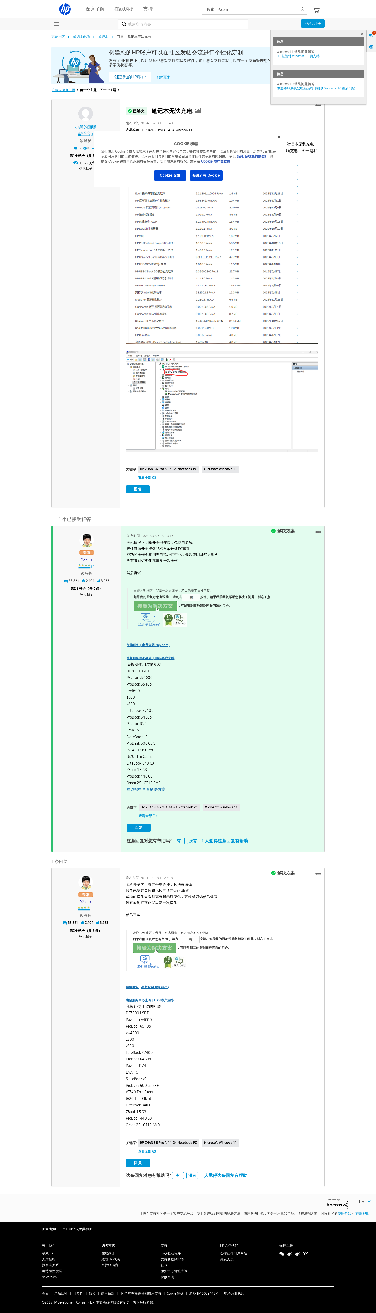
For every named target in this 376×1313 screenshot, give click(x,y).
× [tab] (362, 34)
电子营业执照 (234, 1291)
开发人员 (227, 1257)
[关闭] (279, 137)
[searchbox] (249, 9)
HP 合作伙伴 (229, 1244)
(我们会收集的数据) (251, 156)
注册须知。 (362, 1212)
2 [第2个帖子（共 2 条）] (75, 588)
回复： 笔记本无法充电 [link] (134, 37)
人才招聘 (48, 1257)
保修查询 (167, 1275)
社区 (164, 1263)
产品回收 (61, 1291)
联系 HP (47, 1251)
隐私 (92, 1291)
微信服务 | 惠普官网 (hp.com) (148, 644)
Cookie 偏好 (175, 1291)
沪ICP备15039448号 (204, 1291)
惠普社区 (58, 37)
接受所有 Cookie (206, 175)
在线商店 (108, 1251)
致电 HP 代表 (110, 1257)
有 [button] (179, 839)
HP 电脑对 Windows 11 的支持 (298, 56)
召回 (45, 1291)
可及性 (78, 1291)
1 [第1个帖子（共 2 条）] (74, 156)
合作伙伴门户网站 (233, 1251)
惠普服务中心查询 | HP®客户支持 (151, 657)
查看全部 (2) (147, 477)
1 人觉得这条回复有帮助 (224, 839)
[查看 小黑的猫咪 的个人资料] (86, 127)
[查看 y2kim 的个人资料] (87, 559)
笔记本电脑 (81, 37)
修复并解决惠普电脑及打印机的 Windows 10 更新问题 (316, 88)
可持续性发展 (52, 1269)
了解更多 (163, 77)
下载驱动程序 (171, 1251)
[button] (318, 105)
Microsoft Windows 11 (220, 469)
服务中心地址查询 (174, 1269)
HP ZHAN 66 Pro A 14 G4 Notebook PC (168, 469)
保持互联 (286, 1244)
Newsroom (49, 1275)
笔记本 (103, 37)
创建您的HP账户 (130, 77)
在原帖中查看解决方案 (146, 788)
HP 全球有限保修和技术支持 (140, 1291)
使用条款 (344, 1212)
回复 (138, 489)
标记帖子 (85, 168)
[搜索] (183, 24)
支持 (164, 1244)
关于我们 (48, 1244)
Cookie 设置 (170, 175)
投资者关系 (50, 1263)
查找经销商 (109, 1263)
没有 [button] (193, 839)
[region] (190, 159)
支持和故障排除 (172, 1257)
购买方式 (108, 1244)
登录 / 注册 (313, 23)
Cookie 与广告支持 (215, 161)
